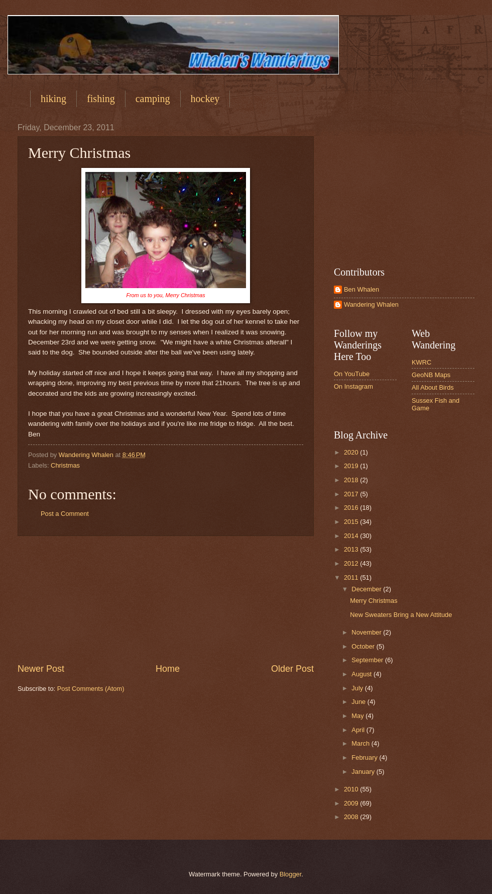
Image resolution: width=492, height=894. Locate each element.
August (362, 674)
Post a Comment (65, 513)
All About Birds (433, 387)
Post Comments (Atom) (91, 688)
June (359, 701)
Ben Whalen (361, 289)
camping (153, 98)
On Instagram (353, 386)
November (367, 632)
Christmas (65, 465)
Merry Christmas (373, 600)
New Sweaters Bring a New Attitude (401, 614)
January (363, 771)
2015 (352, 521)
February (365, 757)
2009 (352, 803)
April (358, 730)
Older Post (292, 669)
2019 (352, 466)
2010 (352, 789)
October (363, 646)
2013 (352, 549)
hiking (53, 98)
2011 (352, 577)
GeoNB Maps (431, 375)
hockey (205, 98)
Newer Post (41, 669)
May (358, 716)
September (368, 660)
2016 (352, 507)
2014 (352, 536)
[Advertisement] (165, 599)
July (357, 688)
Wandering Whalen (371, 304)
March (361, 743)
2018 (352, 480)
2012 (352, 563)
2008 (352, 817)
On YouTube (352, 374)
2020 (352, 452)
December (367, 589)
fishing (101, 98)
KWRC (421, 362)
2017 (352, 494)
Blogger (291, 874)
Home (168, 669)
